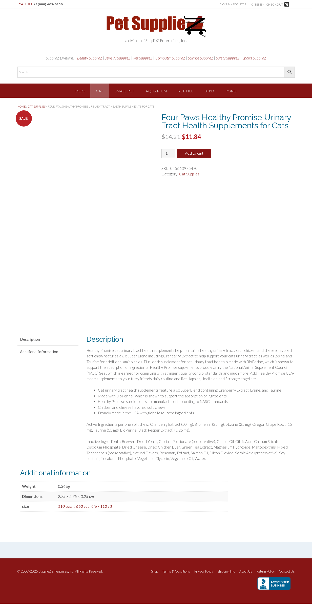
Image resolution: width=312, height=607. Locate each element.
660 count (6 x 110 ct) (94, 510)
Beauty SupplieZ (89, 58)
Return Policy (266, 574)
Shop (154, 574)
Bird (209, 91)
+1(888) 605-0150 (48, 4)
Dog (80, 91)
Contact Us (287, 574)
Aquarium (156, 91)
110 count (66, 510)
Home (21, 106)
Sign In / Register (233, 4)
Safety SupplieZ (228, 58)
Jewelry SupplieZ (118, 58)
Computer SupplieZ (170, 58)
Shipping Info (226, 574)
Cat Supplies (37, 106)
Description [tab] (30, 342)
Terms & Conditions (176, 574)
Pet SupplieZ (143, 58)
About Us (245, 574)
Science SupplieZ (200, 58)
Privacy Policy (203, 574)
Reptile (186, 91)
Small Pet (125, 91)
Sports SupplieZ (254, 58)
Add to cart (194, 153)
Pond (231, 91)
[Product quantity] (168, 153)
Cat (99, 91)
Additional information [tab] (39, 355)
